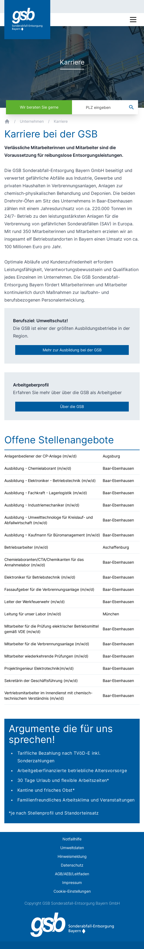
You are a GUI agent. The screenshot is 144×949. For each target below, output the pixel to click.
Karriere (61, 121)
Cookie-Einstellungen (72, 891)
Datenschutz (72, 865)
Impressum (72, 882)
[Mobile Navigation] (133, 19)
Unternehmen (32, 121)
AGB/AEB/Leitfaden (72, 873)
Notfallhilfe (72, 839)
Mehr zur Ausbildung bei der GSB (72, 350)
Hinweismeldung (72, 856)
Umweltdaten (72, 847)
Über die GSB (72, 406)
